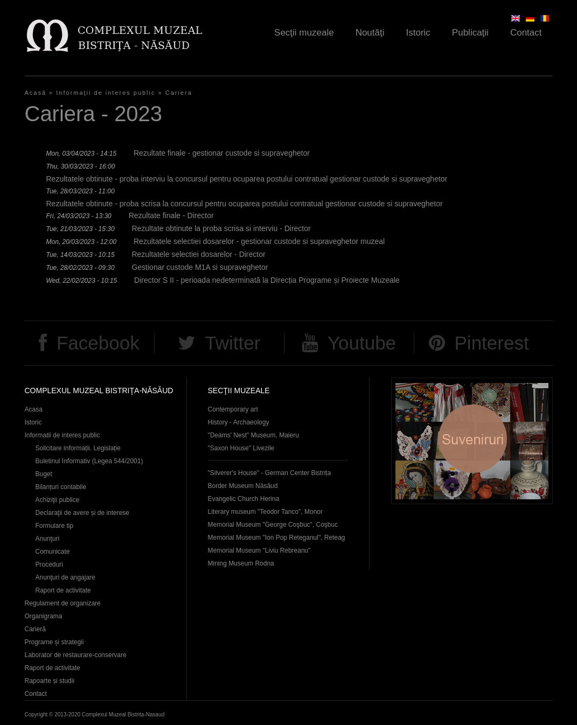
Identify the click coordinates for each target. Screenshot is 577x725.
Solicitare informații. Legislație (78, 448)
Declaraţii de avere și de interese (83, 513)
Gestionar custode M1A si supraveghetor (199, 267)
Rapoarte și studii (50, 681)
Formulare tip (55, 525)
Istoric (418, 32)
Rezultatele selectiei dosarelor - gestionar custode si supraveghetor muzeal (259, 241)
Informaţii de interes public (105, 92)
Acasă (36, 92)
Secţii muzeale (304, 32)
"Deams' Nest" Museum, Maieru (253, 435)
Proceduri (49, 564)
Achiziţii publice (58, 500)
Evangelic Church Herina (244, 499)
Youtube (362, 342)
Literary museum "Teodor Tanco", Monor (265, 511)
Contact (526, 32)
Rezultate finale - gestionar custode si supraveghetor (222, 153)
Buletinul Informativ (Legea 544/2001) (89, 461)
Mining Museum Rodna (241, 563)
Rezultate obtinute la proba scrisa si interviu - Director (220, 228)
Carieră (35, 629)
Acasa (34, 409)
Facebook (98, 342)
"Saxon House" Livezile (241, 448)
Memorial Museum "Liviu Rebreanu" (259, 550)
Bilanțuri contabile (61, 487)
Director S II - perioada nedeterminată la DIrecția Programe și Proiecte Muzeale (267, 280)
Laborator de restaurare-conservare (76, 655)
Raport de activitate (63, 590)
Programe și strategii (54, 642)
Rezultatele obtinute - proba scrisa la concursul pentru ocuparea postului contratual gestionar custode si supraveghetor (244, 203)
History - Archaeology (238, 422)
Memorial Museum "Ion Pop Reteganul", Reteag (276, 537)
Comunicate (53, 551)
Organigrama (43, 616)
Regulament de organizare (63, 603)
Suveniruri (472, 441)
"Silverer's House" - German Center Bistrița (269, 473)
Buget (44, 474)
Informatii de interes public (62, 435)
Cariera (178, 92)
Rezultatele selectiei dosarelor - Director (198, 254)
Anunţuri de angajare (65, 577)
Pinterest (492, 342)
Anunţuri (48, 538)
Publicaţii (470, 32)
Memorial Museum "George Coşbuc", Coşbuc (273, 524)
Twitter (232, 342)
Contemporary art (233, 409)
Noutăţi (370, 32)
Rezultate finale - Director (171, 215)
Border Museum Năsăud (243, 486)
